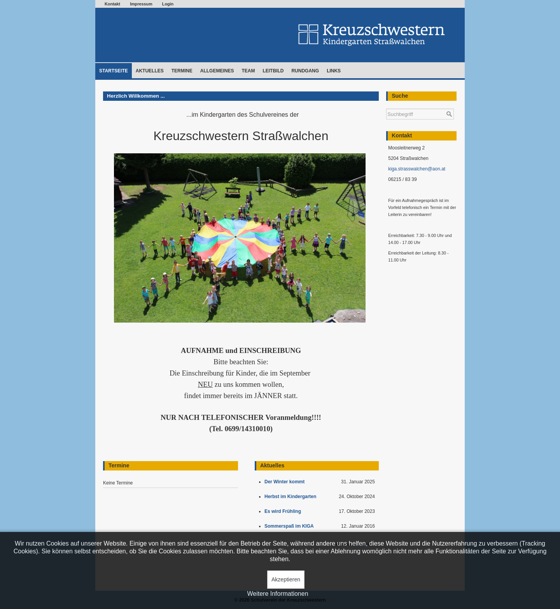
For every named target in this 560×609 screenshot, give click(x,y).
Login (167, 4)
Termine (182, 71)
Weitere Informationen (277, 593)
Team (248, 71)
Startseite (113, 71)
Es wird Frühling (284, 511)
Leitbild (273, 71)
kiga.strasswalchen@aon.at (416, 169)
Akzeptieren (285, 579)
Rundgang (305, 71)
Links (334, 71)
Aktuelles (150, 71)
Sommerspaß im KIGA (290, 526)
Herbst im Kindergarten (292, 496)
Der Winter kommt (285, 481)
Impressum (141, 4)
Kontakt (112, 4)
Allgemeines (217, 71)
